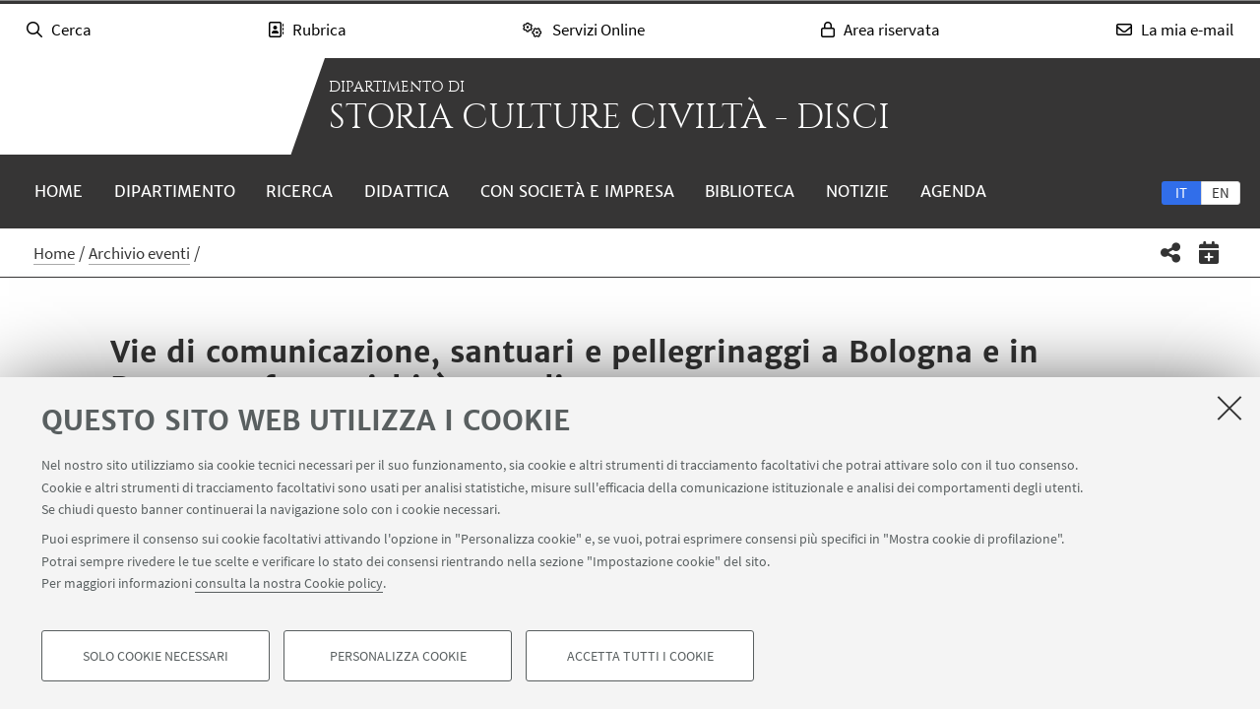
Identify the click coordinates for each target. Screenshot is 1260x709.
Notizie (857, 191)
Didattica (406, 191)
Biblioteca (749, 191)
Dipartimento (174, 191)
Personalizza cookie (398, 656)
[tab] (1181, 192)
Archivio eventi (139, 253)
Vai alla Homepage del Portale (148, 106)
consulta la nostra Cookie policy (289, 583)
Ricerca (299, 191)
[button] (1171, 252)
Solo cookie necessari (155, 656)
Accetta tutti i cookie (640, 656)
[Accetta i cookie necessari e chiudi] (1229, 407)
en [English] (1220, 192)
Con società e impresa (577, 191)
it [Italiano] (1181, 192)
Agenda (953, 191)
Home (58, 191)
